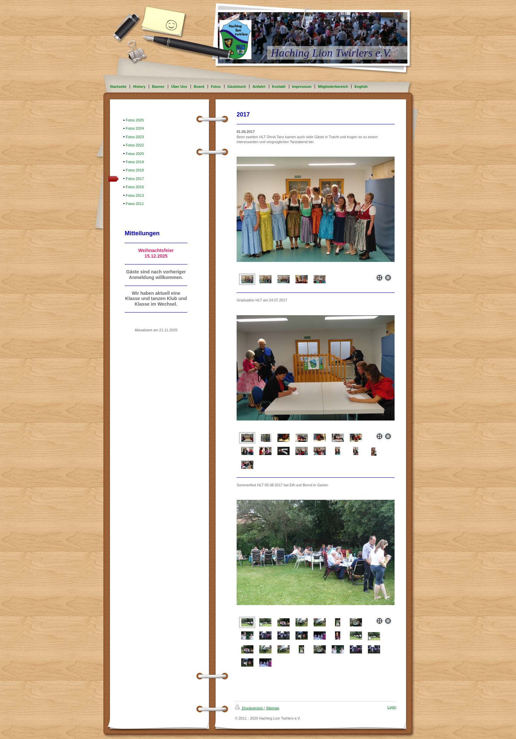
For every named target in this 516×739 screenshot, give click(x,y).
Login (391, 707)
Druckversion (249, 708)
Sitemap (272, 708)
